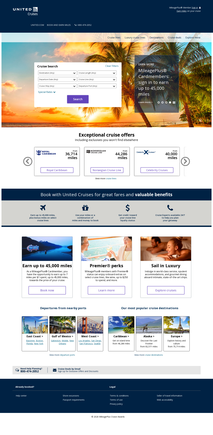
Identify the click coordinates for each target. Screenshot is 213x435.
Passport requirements (74, 399)
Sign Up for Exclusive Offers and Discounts (78, 371)
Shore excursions (71, 395)
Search (77, 99)
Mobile (65, 340)
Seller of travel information (169, 395)
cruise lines (111, 178)
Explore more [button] (193, 37)
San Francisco (86, 343)
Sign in (195, 7)
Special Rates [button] (47, 92)
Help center (21, 395)
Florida (29, 343)
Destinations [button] (156, 37)
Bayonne (30, 340)
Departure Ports (67, 354)
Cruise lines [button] (114, 37)
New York (38, 343)
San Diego (96, 340)
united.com (37, 25)
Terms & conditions (119, 395)
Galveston (56, 340)
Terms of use (116, 399)
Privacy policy (116, 403)
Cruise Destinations (154, 354)
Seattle (97, 343)
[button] (159, 102)
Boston (39, 340)
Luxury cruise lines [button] (135, 37)
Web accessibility (165, 399)
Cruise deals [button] (174, 37)
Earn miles (182, 11)
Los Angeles (84, 340)
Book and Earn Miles (59, 25)
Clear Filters (111, 66)
